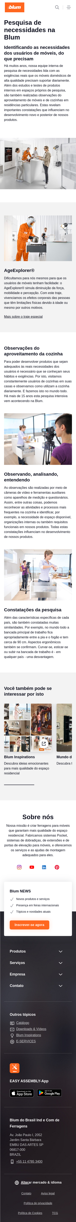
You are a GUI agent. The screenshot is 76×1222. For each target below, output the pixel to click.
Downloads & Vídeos (31, 1029)
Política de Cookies (30, 1213)
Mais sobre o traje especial (23, 324)
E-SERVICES (26, 1041)
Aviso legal (48, 1193)
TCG (55, 1213)
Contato (26, 1193)
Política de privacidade (38, 1203)
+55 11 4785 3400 (29, 1161)
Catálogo (22, 1023)
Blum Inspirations (28, 1035)
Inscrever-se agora (29, 925)
